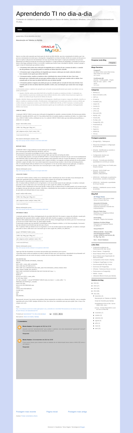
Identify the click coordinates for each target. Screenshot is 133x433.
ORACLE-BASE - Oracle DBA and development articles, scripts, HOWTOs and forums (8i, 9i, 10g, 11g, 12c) (104, 234)
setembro (98, 318)
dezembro (98, 296)
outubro (97, 315)
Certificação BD (99, 78)
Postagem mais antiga (77, 412)
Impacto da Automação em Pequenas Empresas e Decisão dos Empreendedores (104, 206)
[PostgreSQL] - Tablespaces (101, 141)
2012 (95, 293)
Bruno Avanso (27, 326)
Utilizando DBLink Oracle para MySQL (104, 276)
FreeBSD (96, 101)
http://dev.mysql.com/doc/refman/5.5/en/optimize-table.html (32, 248)
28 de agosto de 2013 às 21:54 (41, 326)
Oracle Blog (97, 217)
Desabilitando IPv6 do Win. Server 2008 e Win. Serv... (105, 304)
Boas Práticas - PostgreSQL (101, 251)
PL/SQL (95, 120)
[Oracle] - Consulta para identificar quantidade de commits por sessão (103, 161)
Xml (94, 134)
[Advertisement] (51, 395)
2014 (95, 288)
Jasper (95, 104)
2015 (95, 286)
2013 (95, 291)
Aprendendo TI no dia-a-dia (54, 13)
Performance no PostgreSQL (101, 271)
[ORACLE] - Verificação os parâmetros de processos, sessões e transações (104, 178)
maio (97, 326)
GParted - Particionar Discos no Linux (104, 269)
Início (20, 30)
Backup (95, 92)
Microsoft (96, 113)
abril (96, 328)
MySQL (36, 317)
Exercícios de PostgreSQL (101, 266)
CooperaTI (97, 70)
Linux (94, 108)
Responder (26, 333)
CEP (94, 97)
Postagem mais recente (26, 412)
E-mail (95, 99)
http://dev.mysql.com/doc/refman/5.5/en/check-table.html (31, 140)
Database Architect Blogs (102, 222)
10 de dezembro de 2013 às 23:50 (42, 339)
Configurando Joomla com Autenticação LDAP (101, 156)
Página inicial (52, 412)
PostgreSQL (96, 122)
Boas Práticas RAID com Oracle (102, 253)
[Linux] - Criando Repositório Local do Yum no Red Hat (105, 308)
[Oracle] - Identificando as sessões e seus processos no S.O (104, 150)
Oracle (95, 117)
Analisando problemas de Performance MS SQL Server (102, 248)
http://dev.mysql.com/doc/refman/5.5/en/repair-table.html (31, 170)
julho (96, 323)
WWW (95, 131)
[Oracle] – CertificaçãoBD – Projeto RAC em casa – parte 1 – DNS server (104, 81)
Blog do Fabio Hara (100, 211)
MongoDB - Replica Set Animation (103, 219)
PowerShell (96, 124)
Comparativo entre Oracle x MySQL (104, 260)
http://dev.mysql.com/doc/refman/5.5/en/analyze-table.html (32, 209)
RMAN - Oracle (97, 273)
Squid (95, 129)
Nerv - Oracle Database (101, 240)
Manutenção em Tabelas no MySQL (105, 298)
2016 (95, 283)
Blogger (82, 427)
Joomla (95, 106)
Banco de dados (29, 317)
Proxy (95, 127)
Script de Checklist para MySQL (104, 301)
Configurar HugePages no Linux (102, 262)
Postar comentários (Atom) (29, 416)
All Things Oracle (99, 197)
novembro (98, 312)
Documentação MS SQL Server (102, 264)
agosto (97, 320)
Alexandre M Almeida (100, 203)
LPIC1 (95, 111)
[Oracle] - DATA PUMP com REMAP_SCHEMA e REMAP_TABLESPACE (101, 172)
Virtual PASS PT (99, 229)
